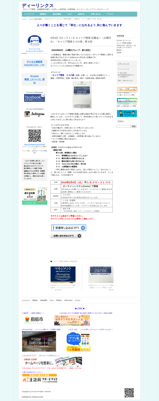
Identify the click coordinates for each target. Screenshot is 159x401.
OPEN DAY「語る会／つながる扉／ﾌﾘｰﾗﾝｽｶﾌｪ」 (126, 46)
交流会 (119, 52)
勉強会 (119, 50)
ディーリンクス (38, 5)
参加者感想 (57, 14)
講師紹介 (43, 14)
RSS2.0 (120, 121)
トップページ (29, 14)
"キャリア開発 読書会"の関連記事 (65, 261)
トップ (24, 19)
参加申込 (81, 14)
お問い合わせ (95, 14)
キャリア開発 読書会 (35, 19)
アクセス (110, 14)
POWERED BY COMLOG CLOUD (32, 397)
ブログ (69, 14)
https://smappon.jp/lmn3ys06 (34, 144)
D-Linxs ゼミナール (124, 40)
